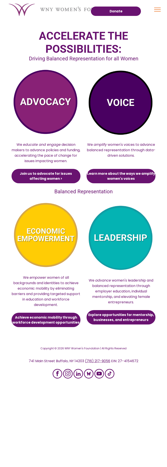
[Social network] (89, 374)
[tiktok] (109, 374)
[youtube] (99, 374)
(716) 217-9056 (97, 360)
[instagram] (68, 374)
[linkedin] (78, 374)
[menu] (157, 9)
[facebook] (57, 374)
